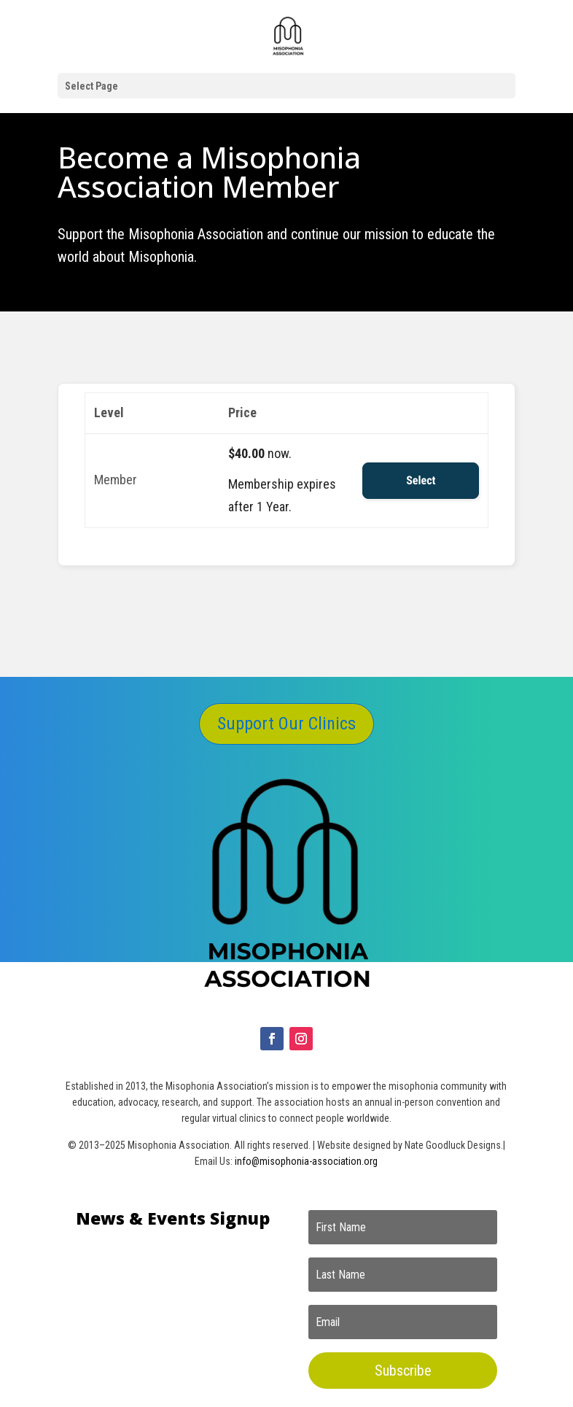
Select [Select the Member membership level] (420, 480)
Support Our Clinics (286, 723)
